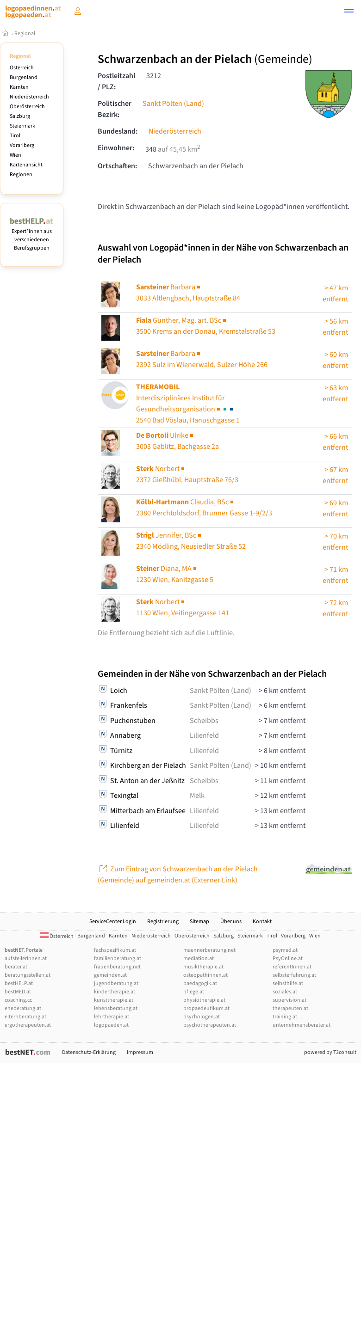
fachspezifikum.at (115, 950)
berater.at (16, 967)
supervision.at (289, 1000)
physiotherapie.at (204, 1000)
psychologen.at (201, 1017)
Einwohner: (116, 148)
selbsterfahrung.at (294, 975)
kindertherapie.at (114, 992)
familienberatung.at (117, 958)
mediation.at (198, 958)
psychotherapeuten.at (209, 1025)
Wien (15, 155)
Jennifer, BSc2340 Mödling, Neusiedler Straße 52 (191, 540)
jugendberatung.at (116, 983)
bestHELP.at (19, 983)
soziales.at (285, 992)
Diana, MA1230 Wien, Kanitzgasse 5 (174, 574)
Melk (197, 795)
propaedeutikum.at (206, 1008)
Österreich (22, 68)
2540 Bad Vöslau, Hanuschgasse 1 (188, 403)
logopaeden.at (111, 1025)
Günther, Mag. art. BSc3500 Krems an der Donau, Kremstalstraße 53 (205, 326)
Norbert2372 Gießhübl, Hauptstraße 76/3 (187, 474)
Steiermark (22, 126)
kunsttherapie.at (113, 1000)
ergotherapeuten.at (28, 1025)
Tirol (15, 136)
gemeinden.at (110, 975)
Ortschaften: (117, 166)
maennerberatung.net (209, 950)
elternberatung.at (25, 1017)
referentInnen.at (292, 967)
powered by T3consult (330, 1052)
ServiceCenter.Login (112, 921)
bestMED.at (18, 992)
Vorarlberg (22, 145)
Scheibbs (204, 721)
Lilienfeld (204, 735)
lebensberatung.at (115, 1008)
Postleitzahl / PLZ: (116, 81)
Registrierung (163, 921)
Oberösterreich (27, 106)
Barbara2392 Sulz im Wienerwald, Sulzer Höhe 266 (202, 359)
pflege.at (193, 992)
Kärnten (19, 87)
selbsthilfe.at (288, 983)
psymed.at (285, 950)
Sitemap (199, 921)
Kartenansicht (26, 165)
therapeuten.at (290, 1008)
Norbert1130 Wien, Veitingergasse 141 (182, 607)
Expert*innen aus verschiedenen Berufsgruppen (32, 235)
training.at (285, 1017)
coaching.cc (18, 1000)
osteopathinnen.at (205, 975)
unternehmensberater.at (301, 1025)
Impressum (140, 1052)
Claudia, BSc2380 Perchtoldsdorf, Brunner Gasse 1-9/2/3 (204, 507)
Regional (24, 33)
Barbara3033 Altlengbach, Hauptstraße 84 (188, 292)
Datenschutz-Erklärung (89, 1052)
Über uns (231, 921)
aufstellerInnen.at (26, 958)
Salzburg (20, 116)
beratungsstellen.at (27, 975)
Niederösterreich (29, 97)
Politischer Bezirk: (114, 109)
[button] (349, 12)
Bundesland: (117, 131)
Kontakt (262, 921)
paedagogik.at (200, 983)
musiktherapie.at (203, 967)
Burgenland (23, 77)
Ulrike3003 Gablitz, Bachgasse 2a (177, 441)
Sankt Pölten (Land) (173, 103)
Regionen (21, 174)
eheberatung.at (23, 1008)
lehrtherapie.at (111, 1017)
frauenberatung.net (117, 967)
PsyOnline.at (288, 958)
